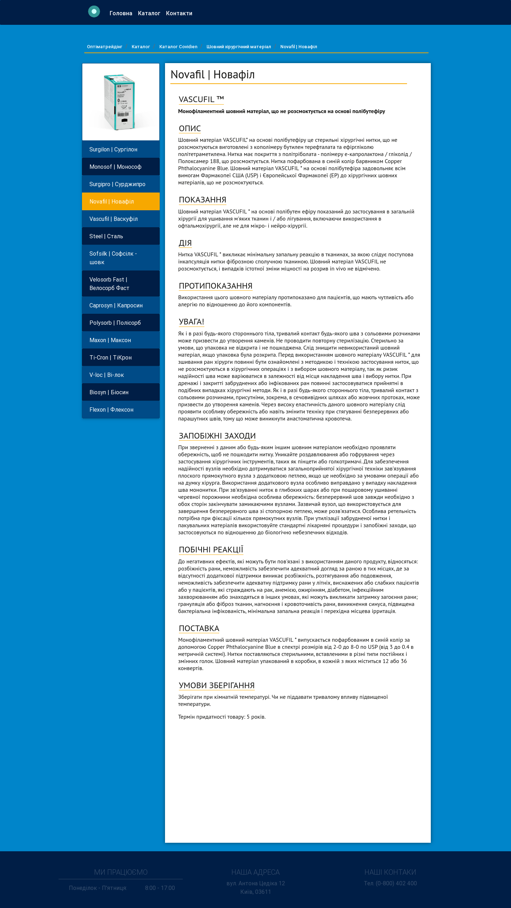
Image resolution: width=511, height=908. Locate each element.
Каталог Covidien (178, 47)
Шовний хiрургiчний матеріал (239, 47)
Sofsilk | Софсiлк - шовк (113, 258)
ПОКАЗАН (197, 199)
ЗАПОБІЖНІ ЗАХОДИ (217, 435)
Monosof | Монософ (115, 166)
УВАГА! (191, 321)
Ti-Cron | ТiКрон (110, 357)
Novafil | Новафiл (298, 47)
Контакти (180, 14)
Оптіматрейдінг (104, 47)
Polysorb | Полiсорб (115, 322)
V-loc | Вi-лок (106, 374)
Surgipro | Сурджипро (117, 184)
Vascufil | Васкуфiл (113, 218)
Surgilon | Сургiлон (113, 149)
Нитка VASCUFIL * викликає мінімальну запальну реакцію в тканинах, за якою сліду (281, 254)
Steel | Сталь (106, 236)
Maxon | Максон (110, 340)
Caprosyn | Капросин (116, 305)
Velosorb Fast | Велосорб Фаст (109, 283)
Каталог (150, 14)
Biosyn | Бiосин (108, 392)
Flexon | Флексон (111, 409)
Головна (122, 14)
